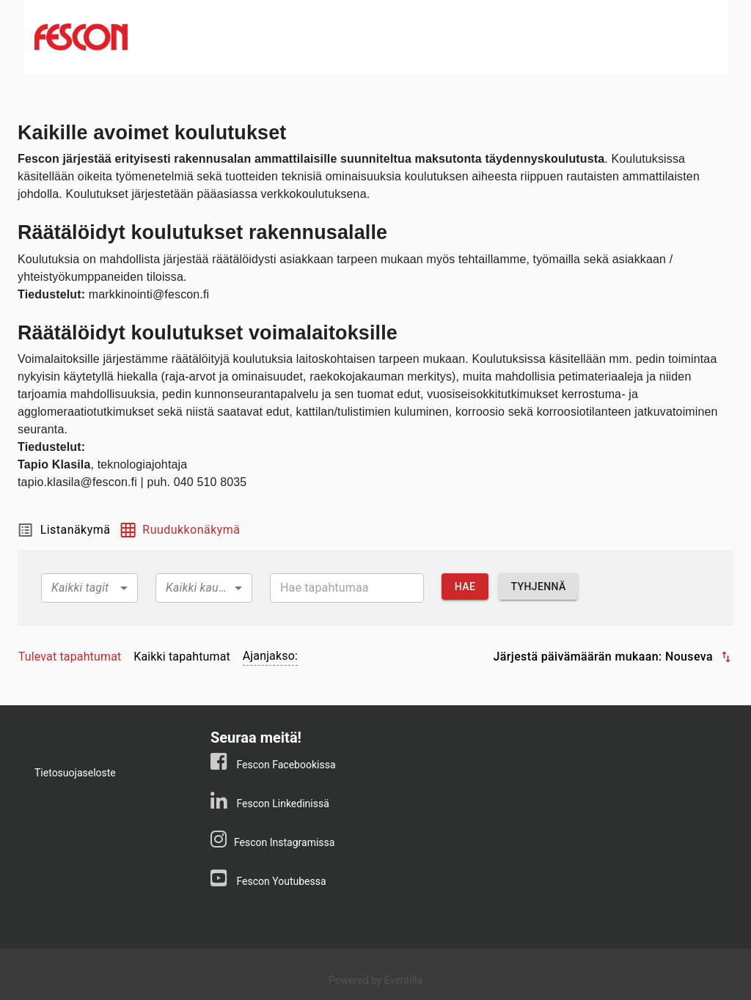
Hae (465, 586)
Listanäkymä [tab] (64, 530)
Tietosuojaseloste (75, 773)
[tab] (70, 657)
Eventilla (403, 980)
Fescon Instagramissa (284, 842)
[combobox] (89, 588)
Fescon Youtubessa (280, 881)
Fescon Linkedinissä (281, 803)
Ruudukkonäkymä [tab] (179, 530)
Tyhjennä (538, 586)
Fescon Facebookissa (285, 765)
